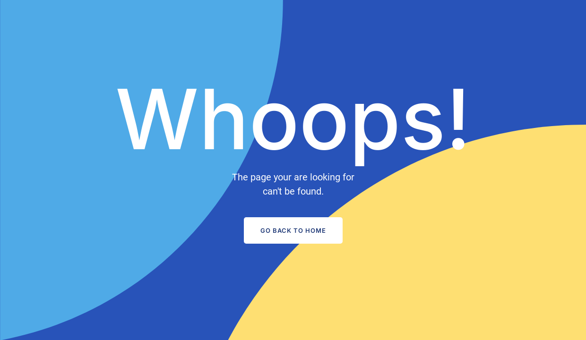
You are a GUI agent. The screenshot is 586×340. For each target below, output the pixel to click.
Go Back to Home (293, 230)
